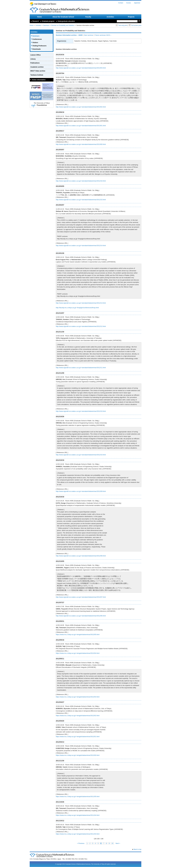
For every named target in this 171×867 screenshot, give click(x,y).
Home (39, 17)
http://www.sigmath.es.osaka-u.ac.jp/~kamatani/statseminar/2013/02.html (81, 107)
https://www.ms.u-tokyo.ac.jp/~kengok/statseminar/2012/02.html (77, 715)
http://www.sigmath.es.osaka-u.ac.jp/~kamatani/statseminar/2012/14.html (81, 245)
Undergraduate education (66, 21)
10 (112, 843)
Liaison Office (35, 55)
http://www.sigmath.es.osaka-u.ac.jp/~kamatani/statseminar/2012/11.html (81, 367)
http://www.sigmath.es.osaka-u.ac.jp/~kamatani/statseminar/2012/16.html (81, 181)
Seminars (46, 25)
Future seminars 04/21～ (103, 35)
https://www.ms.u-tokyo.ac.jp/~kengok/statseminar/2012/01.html (77, 736)
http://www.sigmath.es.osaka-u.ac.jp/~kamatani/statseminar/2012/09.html (81, 491)
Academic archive (37, 67)
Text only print (121, 25)
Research (35, 21)
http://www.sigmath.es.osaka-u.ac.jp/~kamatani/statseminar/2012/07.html (81, 597)
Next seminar (88, 35)
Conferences (37, 39)
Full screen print (135, 25)
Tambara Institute (36, 75)
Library (33, 59)
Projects (131, 17)
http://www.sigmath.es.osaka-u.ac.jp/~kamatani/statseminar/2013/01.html (81, 125)
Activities (110, 17)
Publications (35, 63)
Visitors (35, 42)
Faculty (88, 17)
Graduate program (48, 21)
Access (128, 3)
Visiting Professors (39, 46)
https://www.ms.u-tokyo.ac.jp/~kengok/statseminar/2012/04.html (77, 653)
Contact (120, 3)
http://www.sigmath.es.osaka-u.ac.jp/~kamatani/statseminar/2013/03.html (81, 68)
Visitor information (38, 80)
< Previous (80, 843)
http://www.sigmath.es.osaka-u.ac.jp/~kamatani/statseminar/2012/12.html (81, 326)
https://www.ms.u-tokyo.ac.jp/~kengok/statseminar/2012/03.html (77, 697)
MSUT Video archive (37, 71)
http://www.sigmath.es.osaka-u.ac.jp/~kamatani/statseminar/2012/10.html (81, 411)
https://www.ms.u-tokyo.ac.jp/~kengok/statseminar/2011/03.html (77, 834)
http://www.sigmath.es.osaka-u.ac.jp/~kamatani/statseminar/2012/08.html (81, 556)
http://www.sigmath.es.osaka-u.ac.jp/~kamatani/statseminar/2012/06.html (81, 616)
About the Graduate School (63, 17)
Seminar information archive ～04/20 (69, 35)
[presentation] (82, 351)
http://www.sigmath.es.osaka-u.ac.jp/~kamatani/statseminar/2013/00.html (81, 144)
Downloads (36, 49)
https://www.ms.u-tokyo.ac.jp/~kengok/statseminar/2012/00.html (77, 755)
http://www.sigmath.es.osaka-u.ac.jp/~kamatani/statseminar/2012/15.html (81, 200)
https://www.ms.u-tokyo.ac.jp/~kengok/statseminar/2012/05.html (77, 634)
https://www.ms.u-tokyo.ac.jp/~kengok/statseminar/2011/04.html (77, 815)
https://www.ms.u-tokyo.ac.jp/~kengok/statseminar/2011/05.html (77, 796)
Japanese (137, 3)
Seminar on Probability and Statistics (62, 25)
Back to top (137, 849)
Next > (118, 843)
